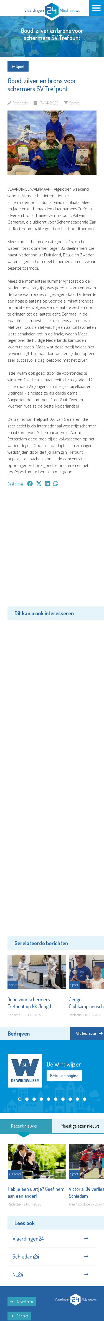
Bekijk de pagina (64, 1076)
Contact (19, 1316)
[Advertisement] (52, 550)
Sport (18, 66)
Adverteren (21, 1301)
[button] (19, 1099)
